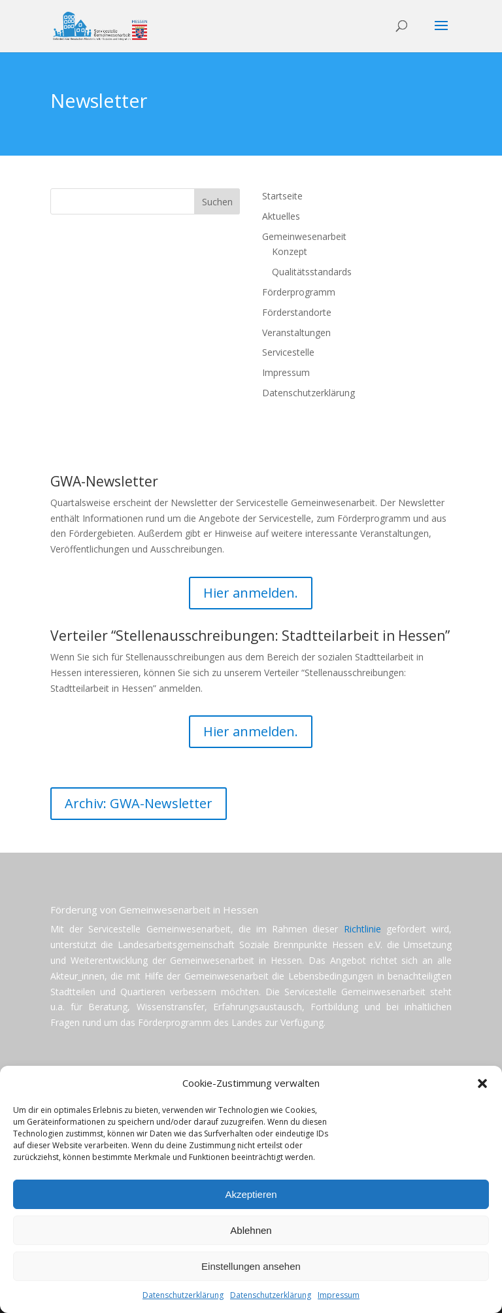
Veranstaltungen (296, 332)
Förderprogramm (298, 292)
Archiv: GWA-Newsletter (138, 803)
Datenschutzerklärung (183, 1295)
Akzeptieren (250, 1194)
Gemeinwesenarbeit (304, 236)
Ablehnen (250, 1230)
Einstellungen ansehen (251, 1266)
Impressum (339, 1295)
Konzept (289, 251)
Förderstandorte (296, 312)
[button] (482, 1083)
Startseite (282, 196)
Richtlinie (362, 929)
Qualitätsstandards (312, 271)
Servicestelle (288, 352)
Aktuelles (281, 216)
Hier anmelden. (250, 593)
